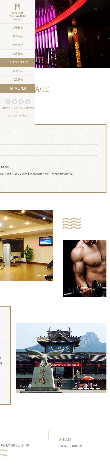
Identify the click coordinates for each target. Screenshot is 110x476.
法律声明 (63, 446)
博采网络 (23, 115)
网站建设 (12, 115)
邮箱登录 (77, 446)
